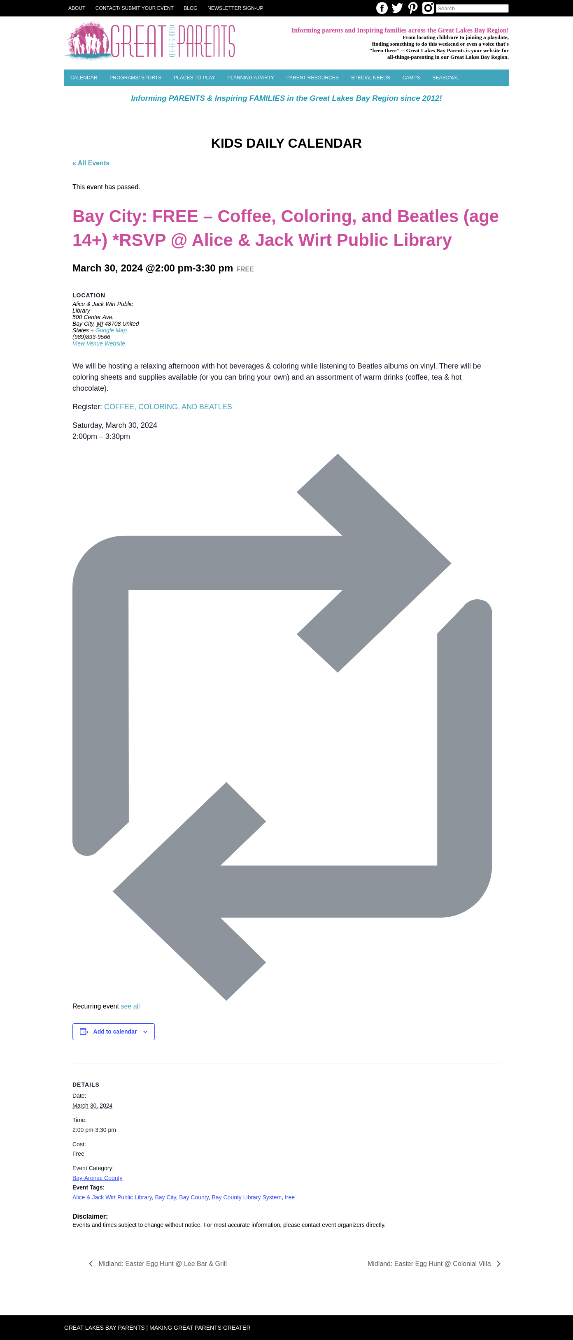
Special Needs (370, 78)
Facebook (382, 8)
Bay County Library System (247, 1197)
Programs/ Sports (135, 78)
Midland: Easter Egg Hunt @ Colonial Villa (430, 1263)
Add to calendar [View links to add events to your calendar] (115, 1031)
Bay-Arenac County (97, 1178)
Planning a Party (250, 78)
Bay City (165, 1197)
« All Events (90, 163)
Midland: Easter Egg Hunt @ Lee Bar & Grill (162, 1263)
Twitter (397, 8)
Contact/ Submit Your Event (135, 8)
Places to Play (194, 78)
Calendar (83, 78)
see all (130, 1006)
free (290, 1197)
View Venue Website (98, 343)
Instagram (428, 8)
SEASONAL (445, 78)
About (76, 8)
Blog (190, 8)
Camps (411, 78)
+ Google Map (109, 330)
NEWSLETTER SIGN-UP (235, 8)
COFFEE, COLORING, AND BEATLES (168, 407)
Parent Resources (312, 78)
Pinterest (413, 8)
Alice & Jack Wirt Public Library (112, 1197)
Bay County (193, 1197)
